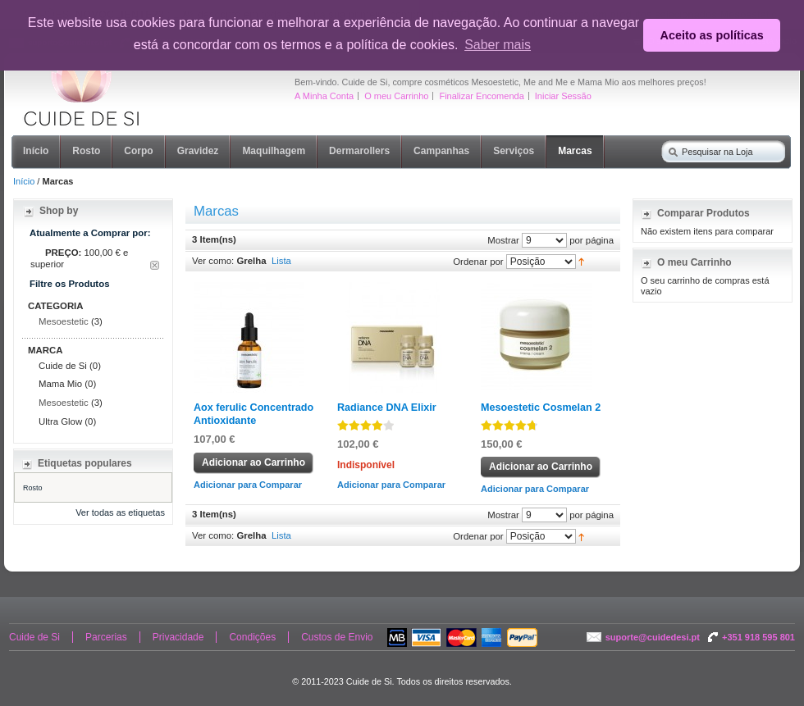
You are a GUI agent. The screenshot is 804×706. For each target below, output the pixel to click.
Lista (281, 261)
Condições (252, 637)
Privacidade (178, 637)
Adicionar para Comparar (248, 485)
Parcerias (106, 637)
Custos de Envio (336, 637)
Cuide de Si (34, 637)
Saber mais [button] (497, 45)
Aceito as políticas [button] (712, 35)
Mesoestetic (64, 321)
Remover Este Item (154, 265)
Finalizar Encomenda (481, 96)
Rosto (33, 488)
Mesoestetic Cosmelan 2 (541, 407)
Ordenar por (478, 261)
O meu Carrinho (396, 96)
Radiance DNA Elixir (386, 407)
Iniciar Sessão (563, 96)
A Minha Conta (324, 96)
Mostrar (503, 239)
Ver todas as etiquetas (120, 512)
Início (23, 181)
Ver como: (213, 261)
